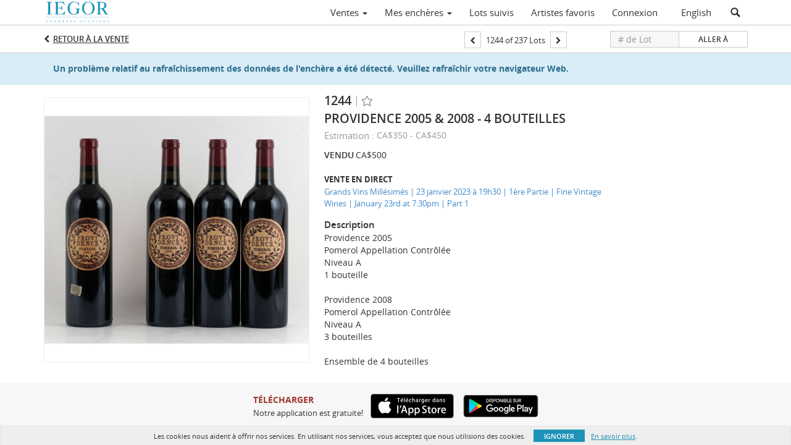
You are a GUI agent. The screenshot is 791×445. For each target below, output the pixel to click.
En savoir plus (613, 436)
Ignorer (559, 436)
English (696, 12)
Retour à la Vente (91, 38)
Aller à (713, 39)
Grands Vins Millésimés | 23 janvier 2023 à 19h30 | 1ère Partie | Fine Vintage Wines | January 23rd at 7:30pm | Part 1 (462, 197)
